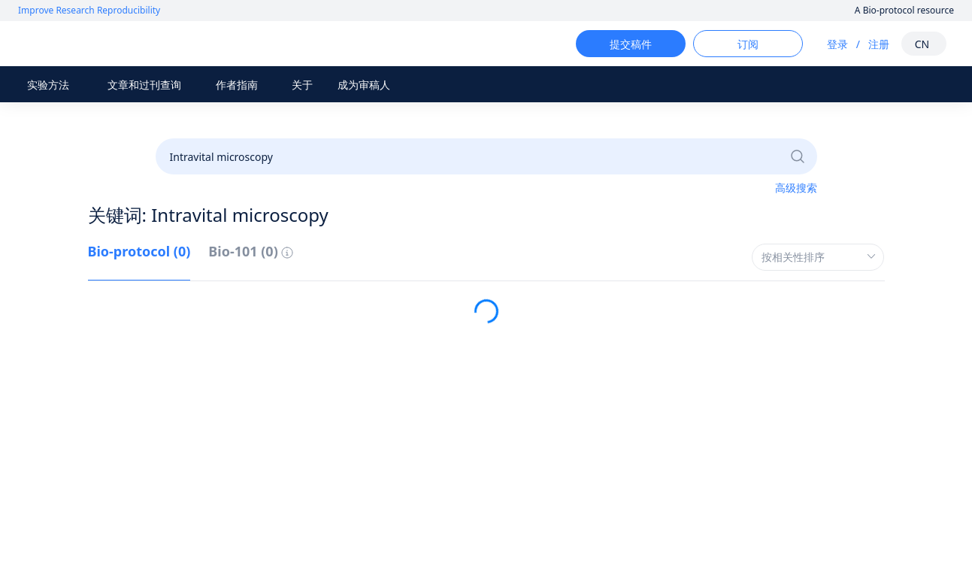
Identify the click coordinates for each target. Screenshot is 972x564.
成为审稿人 (364, 84)
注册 (865, 44)
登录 (823, 44)
